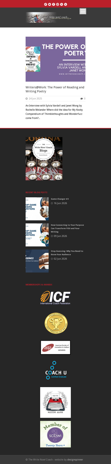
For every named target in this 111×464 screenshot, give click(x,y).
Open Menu (83, 11)
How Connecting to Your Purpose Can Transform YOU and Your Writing (67, 228)
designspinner (75, 459)
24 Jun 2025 (35, 98)
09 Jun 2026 (60, 236)
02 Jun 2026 (60, 258)
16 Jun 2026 (60, 203)
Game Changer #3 (60, 199)
